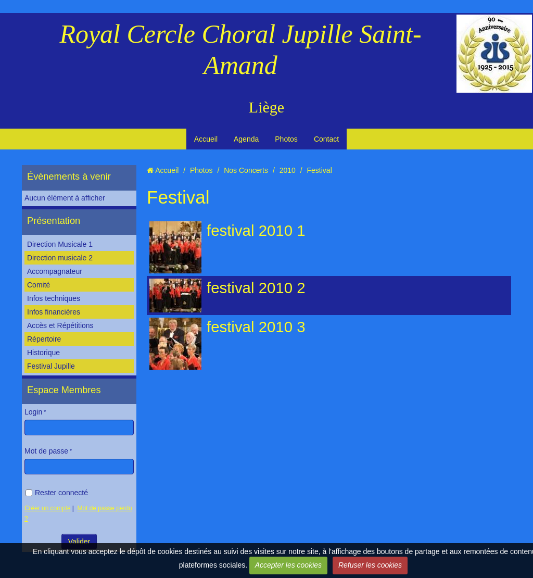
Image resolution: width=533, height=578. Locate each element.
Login (33, 412)
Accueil (206, 139)
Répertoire (44, 339)
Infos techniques (53, 298)
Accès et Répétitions (60, 325)
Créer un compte (47, 508)
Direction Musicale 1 (60, 244)
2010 (288, 170)
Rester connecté (57, 492)
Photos (286, 139)
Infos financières (53, 312)
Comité (38, 285)
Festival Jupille (51, 366)
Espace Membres (64, 390)
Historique (43, 352)
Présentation (53, 221)
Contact (326, 139)
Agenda (246, 139)
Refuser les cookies (370, 565)
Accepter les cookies (288, 565)
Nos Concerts (246, 170)
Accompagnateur (54, 271)
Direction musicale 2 (60, 258)
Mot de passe (46, 451)
